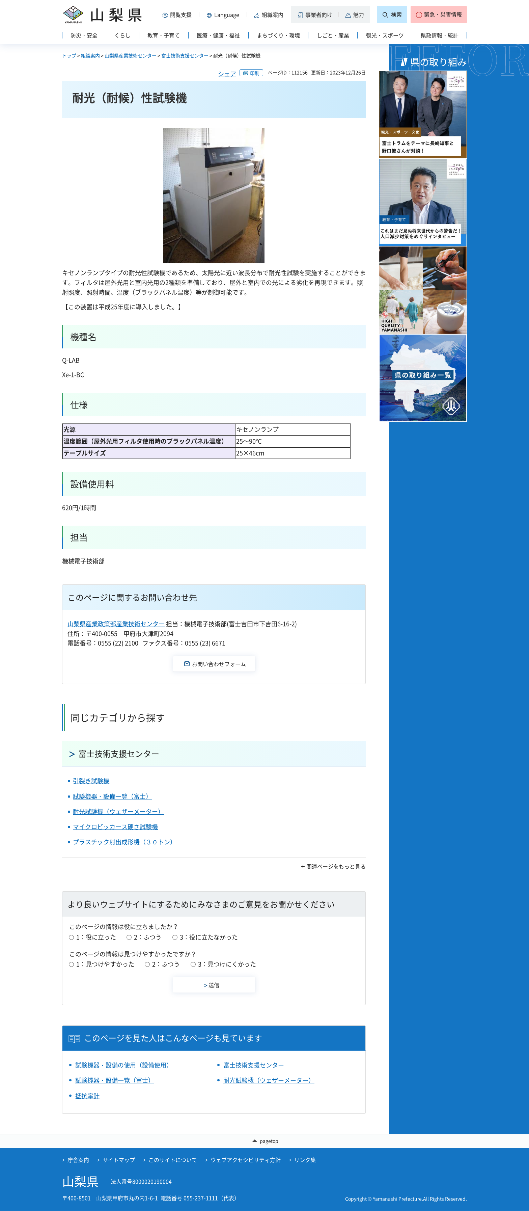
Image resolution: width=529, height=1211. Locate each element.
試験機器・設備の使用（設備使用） (123, 1065)
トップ (69, 55)
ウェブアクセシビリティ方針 (246, 1160)
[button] (178, 14)
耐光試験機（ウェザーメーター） (118, 811)
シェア (227, 73)
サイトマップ (119, 1160)
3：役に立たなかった (209, 937)
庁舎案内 (78, 1160)
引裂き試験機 (91, 780)
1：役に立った (96, 937)
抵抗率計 (87, 1095)
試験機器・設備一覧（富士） (112, 796)
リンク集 (305, 1160)
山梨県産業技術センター (131, 55)
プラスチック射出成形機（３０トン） (124, 841)
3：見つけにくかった (227, 964)
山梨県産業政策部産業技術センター (116, 623)
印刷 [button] (254, 73)
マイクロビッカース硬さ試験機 (115, 826)
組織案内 (90, 55)
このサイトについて (172, 1160)
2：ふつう (148, 937)
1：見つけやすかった (105, 964)
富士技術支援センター (184, 55)
